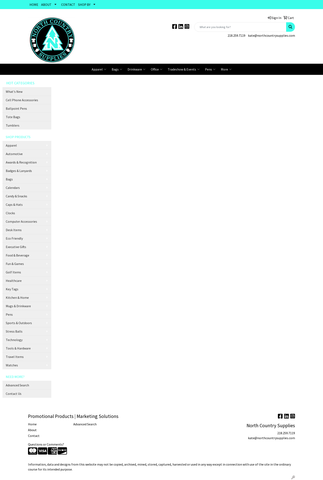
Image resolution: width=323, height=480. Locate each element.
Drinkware (136, 69)
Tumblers (12, 125)
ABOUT (46, 4)
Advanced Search (17, 385)
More (226, 69)
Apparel (99, 69)
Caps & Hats (14, 204)
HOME (33, 4)
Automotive (14, 154)
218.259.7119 (236, 35)
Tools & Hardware (18, 348)
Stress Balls (14, 331)
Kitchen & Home (17, 297)
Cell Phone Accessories (22, 100)
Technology (14, 340)
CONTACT (68, 4)
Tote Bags (13, 117)
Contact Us (13, 394)
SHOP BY (84, 4)
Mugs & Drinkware (18, 306)
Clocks (10, 213)
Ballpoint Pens (16, 108)
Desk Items (14, 230)
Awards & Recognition (21, 162)
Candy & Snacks (16, 196)
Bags (117, 69)
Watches (12, 365)
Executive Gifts (16, 247)
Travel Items (15, 357)
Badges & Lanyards (19, 171)
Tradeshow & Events (184, 69)
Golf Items (13, 272)
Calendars (13, 188)
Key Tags (12, 289)
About (32, 430)
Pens (210, 69)
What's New (14, 91)
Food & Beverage (17, 255)
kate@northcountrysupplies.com (271, 35)
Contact (34, 436)
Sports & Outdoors (19, 323)
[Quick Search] (240, 27)
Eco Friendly (14, 238)
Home (32, 424)
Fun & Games (15, 264)
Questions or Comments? (46, 444)
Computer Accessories (21, 221)
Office (156, 69)
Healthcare (14, 281)
